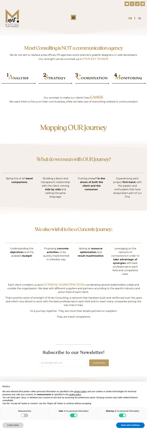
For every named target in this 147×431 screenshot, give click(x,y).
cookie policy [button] (75, 394)
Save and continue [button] (130, 425)
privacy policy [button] (80, 391)
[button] (73, 17)
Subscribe (99, 362)
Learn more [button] (13, 425)
